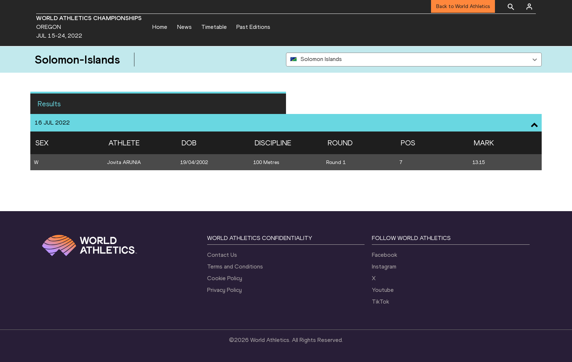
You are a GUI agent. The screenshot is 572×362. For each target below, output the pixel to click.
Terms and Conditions (235, 266)
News (184, 26)
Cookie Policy (224, 278)
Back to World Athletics (463, 6)
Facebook (384, 254)
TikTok (380, 301)
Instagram (384, 266)
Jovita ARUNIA (124, 162)
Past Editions (253, 26)
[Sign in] (529, 6)
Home (159, 26)
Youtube (383, 289)
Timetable (214, 26)
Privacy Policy (224, 289)
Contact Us (222, 254)
